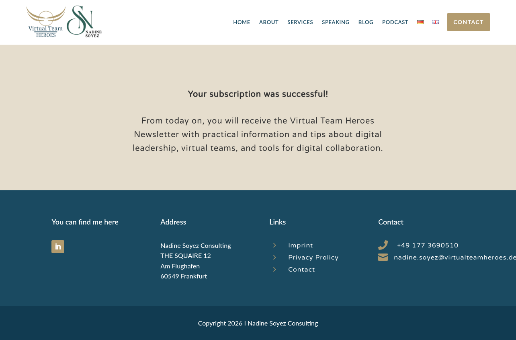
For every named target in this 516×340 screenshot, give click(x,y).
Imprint (300, 245)
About (268, 22)
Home (241, 22)
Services (300, 22)
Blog (365, 22)
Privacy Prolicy (313, 257)
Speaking (336, 22)
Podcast (395, 22)
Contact (468, 22)
